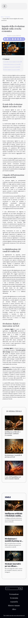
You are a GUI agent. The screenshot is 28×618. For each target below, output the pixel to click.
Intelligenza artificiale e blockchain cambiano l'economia (13, 433)
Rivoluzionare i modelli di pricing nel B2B (13, 456)
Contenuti (6, 59)
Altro (14, 609)
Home (2, 17)
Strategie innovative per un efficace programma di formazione (13, 567)
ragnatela (14, 601)
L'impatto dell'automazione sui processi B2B (11, 64)
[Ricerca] (11, 588)
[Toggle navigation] (4, 6)
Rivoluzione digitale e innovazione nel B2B (11, 69)
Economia (7, 17)
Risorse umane (14, 605)
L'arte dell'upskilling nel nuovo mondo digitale (13, 478)
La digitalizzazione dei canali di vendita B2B (11, 67)
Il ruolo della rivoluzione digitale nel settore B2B (12, 61)
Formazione (14, 594)
